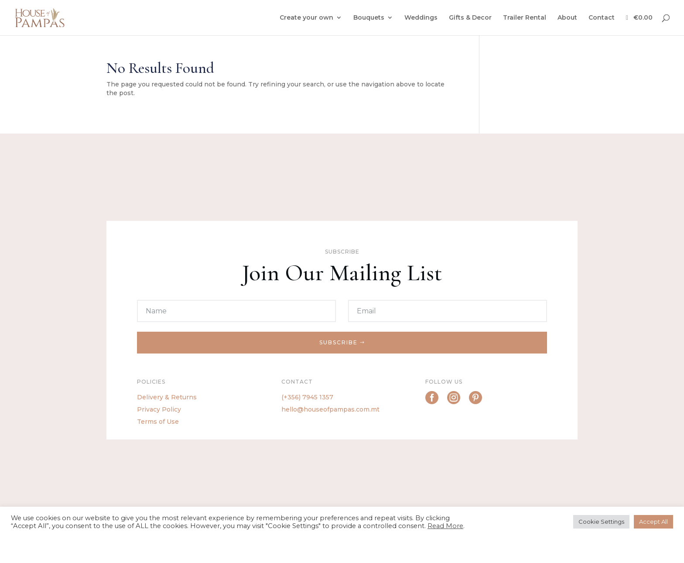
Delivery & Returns (167, 397)
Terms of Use (158, 422)
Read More (445, 526)
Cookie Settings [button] (601, 521)
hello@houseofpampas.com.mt (330, 409)
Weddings (421, 17)
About (567, 17)
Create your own (306, 17)
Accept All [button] (653, 521)
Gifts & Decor (470, 17)
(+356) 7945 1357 (307, 397)
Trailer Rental (524, 17)
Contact (601, 17)
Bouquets (368, 17)
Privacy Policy (159, 409)
